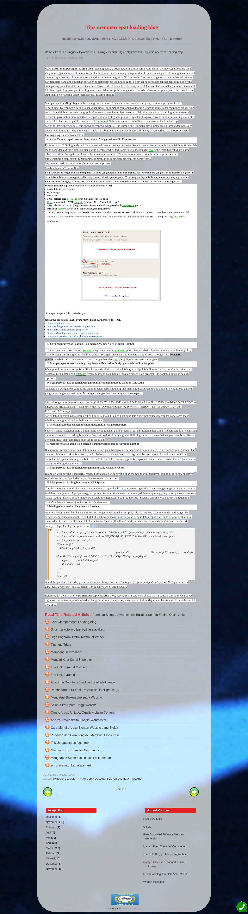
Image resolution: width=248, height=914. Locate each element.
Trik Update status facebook (70, 742)
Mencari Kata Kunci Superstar (71, 659)
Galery (147, 826)
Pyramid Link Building (92, 52)
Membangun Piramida (66, 652)
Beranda (121, 789)
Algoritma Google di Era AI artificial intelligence (83, 682)
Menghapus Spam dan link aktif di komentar (81, 758)
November (52, 822)
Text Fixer (67, 205)
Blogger (66, 188)
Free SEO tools (152, 818)
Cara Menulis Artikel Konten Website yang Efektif (84, 727)
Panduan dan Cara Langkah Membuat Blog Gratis (85, 735)
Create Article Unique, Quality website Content (83, 712)
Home (48, 52)
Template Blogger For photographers (165, 854)
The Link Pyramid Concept (69, 667)
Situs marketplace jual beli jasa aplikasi (77, 629)
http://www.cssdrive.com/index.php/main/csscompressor (75, 336)
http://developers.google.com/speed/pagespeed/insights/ (81, 125)
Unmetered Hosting (131, 908)
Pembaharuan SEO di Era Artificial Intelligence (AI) (86, 690)
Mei (48, 837)
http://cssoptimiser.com (58, 323)
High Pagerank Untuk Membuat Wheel (77, 637)
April (48, 842)
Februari (51, 827)
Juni (48, 832)
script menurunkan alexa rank (71, 765)
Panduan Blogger (65, 52)
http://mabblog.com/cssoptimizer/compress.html (71, 326)
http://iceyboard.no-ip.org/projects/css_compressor (72, 332)
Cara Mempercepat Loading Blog (73, 622)
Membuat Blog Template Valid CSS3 (165, 874)
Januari (50, 858)
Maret (49, 848)
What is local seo (153, 881)
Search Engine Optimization (125, 52)
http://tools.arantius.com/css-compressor (67, 329)
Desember (52, 816)
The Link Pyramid (63, 674)
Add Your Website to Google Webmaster (78, 720)
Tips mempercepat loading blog (164, 52)
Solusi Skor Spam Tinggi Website (73, 705)
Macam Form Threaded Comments (75, 750)
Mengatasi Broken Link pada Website (76, 697)
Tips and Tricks (61, 644)
